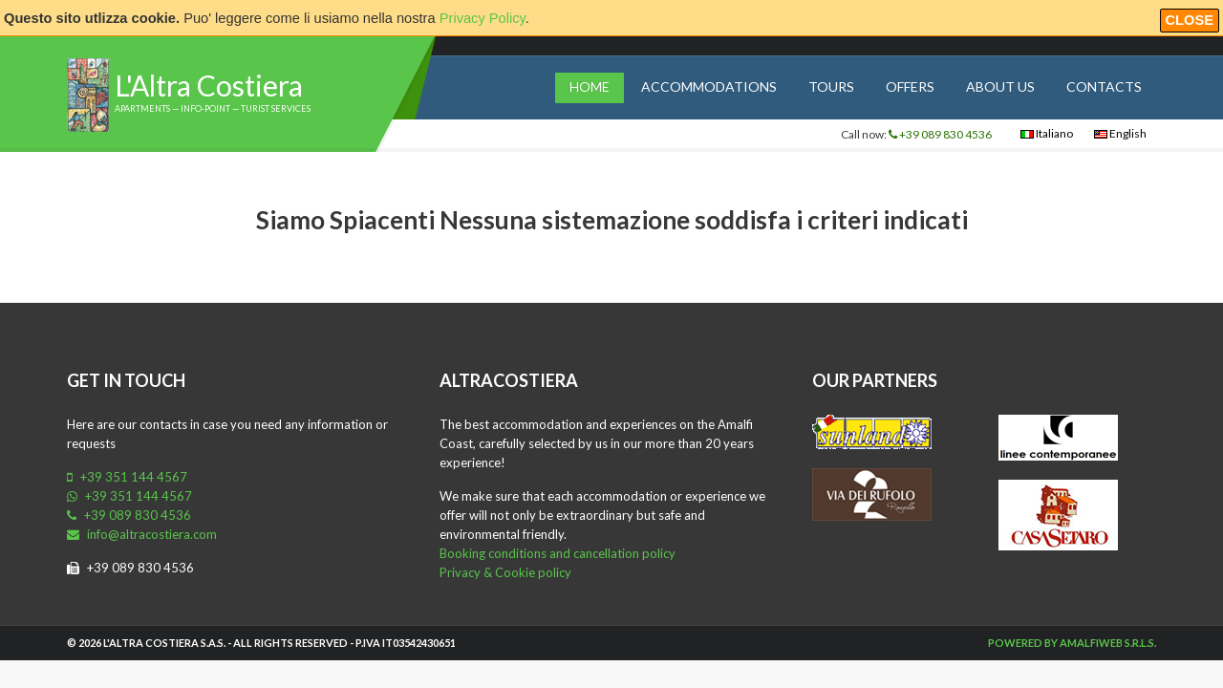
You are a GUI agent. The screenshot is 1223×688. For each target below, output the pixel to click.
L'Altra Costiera (209, 85)
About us (1000, 86)
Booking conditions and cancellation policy (558, 553)
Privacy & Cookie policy (505, 572)
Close (1190, 20)
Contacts (1104, 86)
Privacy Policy (483, 18)
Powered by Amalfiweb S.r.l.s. (1072, 642)
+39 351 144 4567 (127, 476)
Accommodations (709, 86)
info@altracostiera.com (142, 534)
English (1120, 133)
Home (589, 86)
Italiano (1046, 133)
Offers (910, 86)
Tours (831, 86)
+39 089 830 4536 (940, 134)
